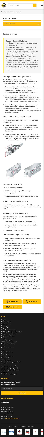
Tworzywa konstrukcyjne (8, 344)
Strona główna (5, 12)
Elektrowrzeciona (6, 360)
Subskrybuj (22, 393)
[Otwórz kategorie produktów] (22, 24)
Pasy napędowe (5, 324)
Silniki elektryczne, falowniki (9, 342)
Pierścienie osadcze (6, 352)
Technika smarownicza (7, 348)
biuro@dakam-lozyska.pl (12, 418)
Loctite (3, 350)
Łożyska (3, 320)
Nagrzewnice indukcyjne (8, 336)
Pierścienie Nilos (5, 358)
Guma (3, 346)
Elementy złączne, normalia (9, 366)
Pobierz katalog (12, 301)
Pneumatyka (4, 326)
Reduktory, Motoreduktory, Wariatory (11, 332)
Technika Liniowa (6, 322)
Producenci (4, 372)
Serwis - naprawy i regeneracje (9, 368)
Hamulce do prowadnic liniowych (10, 370)
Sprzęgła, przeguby (6, 340)
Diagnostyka (4, 354)
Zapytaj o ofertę (12, 307)
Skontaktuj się (31, 301)
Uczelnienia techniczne (7, 356)
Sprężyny (3, 364)
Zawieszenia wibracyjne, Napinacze (11, 362)
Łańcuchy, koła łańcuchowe (8, 330)
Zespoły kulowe (5, 328)
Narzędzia (4, 338)
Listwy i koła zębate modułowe (9, 334)
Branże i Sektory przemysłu (8, 374)
